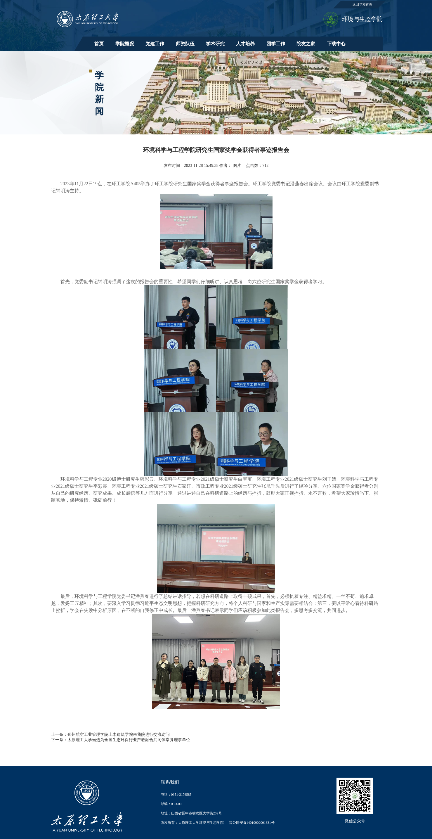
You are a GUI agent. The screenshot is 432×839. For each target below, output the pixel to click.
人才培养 (245, 43)
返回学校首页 (362, 4)
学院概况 (124, 43)
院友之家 (305, 43)
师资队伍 (185, 43)
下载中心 (336, 43)
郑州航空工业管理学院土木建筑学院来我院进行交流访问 (118, 734)
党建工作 (154, 43)
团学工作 (275, 43)
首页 (99, 43)
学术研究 (215, 43)
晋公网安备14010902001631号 (252, 823)
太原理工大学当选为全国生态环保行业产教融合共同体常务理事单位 (128, 740)
